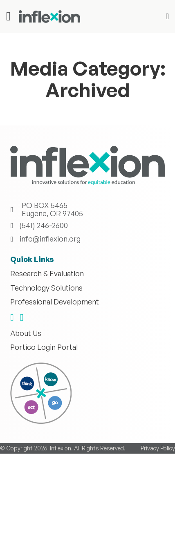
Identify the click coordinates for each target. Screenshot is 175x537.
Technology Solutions (46, 288)
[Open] (8, 16)
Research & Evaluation (47, 274)
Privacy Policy (158, 509)
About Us (25, 333)
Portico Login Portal (44, 347)
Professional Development (54, 302)
